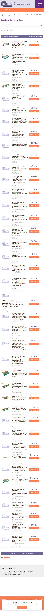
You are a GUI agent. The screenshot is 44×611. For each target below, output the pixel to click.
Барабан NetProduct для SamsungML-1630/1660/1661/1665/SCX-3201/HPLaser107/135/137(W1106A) (19, 72)
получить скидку (34, 44)
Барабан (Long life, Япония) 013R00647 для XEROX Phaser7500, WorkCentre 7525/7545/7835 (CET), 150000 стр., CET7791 (20, 44)
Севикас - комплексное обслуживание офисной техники (6, 4)
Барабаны (4, 15)
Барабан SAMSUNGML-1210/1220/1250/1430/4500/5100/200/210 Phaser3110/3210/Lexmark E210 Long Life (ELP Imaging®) (19, 330)
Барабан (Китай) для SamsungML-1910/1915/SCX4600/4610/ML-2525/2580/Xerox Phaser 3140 (20, 445)
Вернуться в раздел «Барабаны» (22, 553)
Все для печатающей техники (14, 14)
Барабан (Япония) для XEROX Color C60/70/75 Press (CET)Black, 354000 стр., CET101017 (20, 480)
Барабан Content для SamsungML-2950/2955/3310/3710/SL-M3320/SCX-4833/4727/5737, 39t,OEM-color (19, 230)
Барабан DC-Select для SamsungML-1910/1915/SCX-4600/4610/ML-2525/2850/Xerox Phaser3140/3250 (19, 243)
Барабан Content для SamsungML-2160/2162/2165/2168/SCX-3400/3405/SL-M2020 (19, 133)
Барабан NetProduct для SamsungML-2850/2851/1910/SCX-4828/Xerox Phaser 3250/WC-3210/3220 (19, 192)
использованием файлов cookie (31, 604)
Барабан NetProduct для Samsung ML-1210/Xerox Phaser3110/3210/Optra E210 (20, 156)
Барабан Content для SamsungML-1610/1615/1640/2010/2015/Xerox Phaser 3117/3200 (20, 515)
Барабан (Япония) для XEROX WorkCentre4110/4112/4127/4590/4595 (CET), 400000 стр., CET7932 (20, 373)
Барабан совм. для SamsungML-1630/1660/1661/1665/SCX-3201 (19, 256)
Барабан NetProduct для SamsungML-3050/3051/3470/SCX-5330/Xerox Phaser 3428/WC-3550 (19, 492)
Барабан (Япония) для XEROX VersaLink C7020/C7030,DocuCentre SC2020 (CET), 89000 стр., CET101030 (19, 85)
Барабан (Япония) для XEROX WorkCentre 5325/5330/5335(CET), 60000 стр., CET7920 (19, 385)
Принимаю (22, 607)
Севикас (3, 14)
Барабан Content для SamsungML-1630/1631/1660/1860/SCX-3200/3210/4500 (19, 527)
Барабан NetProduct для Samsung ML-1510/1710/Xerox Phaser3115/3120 (18, 98)
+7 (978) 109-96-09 (35, 600)
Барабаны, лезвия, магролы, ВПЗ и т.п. (32, 14)
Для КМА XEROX (7, 30)
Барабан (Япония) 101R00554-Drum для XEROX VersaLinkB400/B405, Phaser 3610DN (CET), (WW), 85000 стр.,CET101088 (19, 121)
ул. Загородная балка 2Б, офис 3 (23, 572)
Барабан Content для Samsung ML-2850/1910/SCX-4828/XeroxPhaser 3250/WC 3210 (19, 145)
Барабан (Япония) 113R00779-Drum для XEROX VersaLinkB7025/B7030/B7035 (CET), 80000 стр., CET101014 (20, 468)
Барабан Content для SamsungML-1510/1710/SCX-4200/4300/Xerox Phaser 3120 (20, 504)
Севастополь (6, 572)
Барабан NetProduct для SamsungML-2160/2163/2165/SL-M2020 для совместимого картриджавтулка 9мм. (19, 179)
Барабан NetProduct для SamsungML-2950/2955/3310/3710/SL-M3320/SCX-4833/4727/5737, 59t (19, 217)
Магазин (7, 10)
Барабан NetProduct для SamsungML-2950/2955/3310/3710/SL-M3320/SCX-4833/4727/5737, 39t (19, 205)
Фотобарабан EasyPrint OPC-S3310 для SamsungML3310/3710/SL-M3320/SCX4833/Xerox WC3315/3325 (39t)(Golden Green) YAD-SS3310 (20, 281)
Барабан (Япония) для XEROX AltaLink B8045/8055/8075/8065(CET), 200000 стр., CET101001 (19, 397)
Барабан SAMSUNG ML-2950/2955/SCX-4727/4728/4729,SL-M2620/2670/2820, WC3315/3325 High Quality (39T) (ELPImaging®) (19, 359)
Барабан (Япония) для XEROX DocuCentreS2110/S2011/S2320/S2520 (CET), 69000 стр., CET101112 (19, 433)
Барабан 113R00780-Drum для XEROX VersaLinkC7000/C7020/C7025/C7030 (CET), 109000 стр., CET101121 (20, 420)
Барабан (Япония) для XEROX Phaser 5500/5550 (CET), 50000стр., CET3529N (19, 408)
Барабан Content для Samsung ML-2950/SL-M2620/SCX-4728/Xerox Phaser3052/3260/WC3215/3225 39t (20, 539)
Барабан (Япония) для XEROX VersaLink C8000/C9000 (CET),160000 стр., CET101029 (19, 457)
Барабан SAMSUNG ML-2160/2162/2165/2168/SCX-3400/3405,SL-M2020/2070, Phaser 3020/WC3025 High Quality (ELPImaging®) (19, 316)
